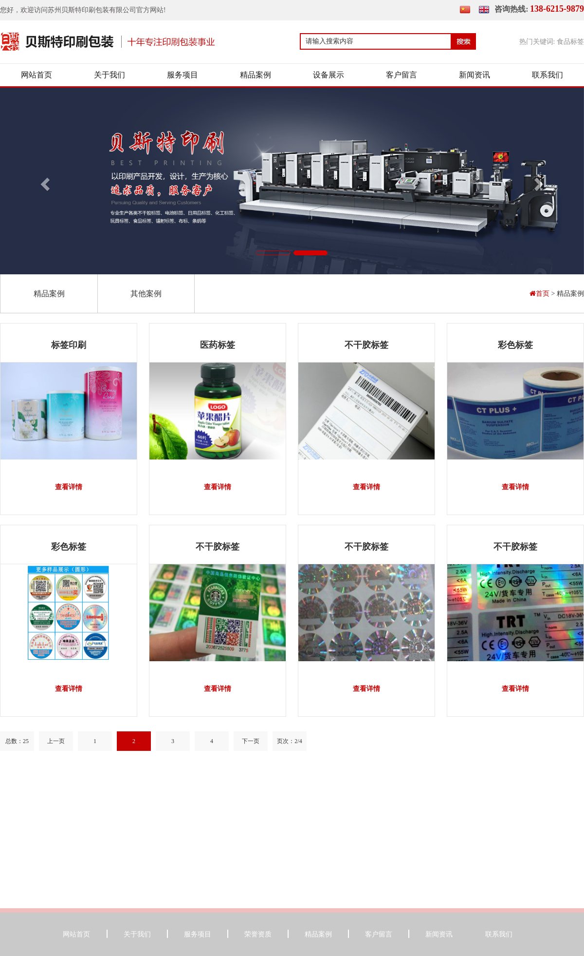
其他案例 (146, 293)
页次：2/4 (289, 741)
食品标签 (570, 41)
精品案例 (255, 75)
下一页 (250, 741)
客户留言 (401, 75)
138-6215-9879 (557, 9)
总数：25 (17, 741)
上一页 (56, 741)
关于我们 (109, 75)
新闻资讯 (474, 75)
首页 (540, 293)
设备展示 (328, 75)
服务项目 (182, 75)
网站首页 (36, 75)
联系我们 (547, 75)
